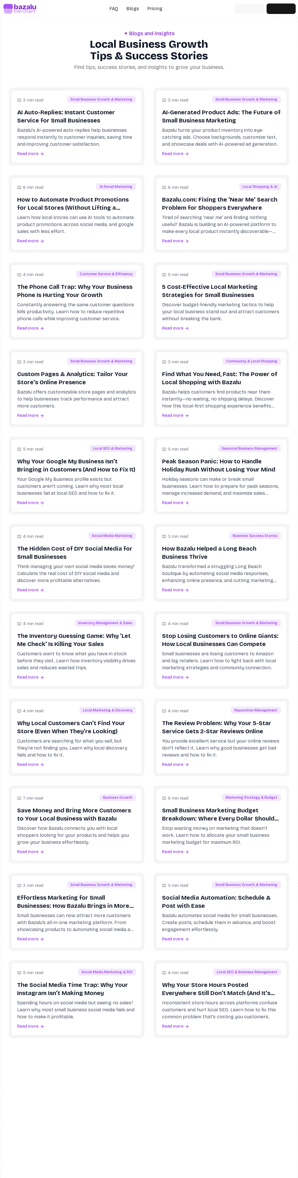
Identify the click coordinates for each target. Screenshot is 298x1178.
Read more (30, 153)
